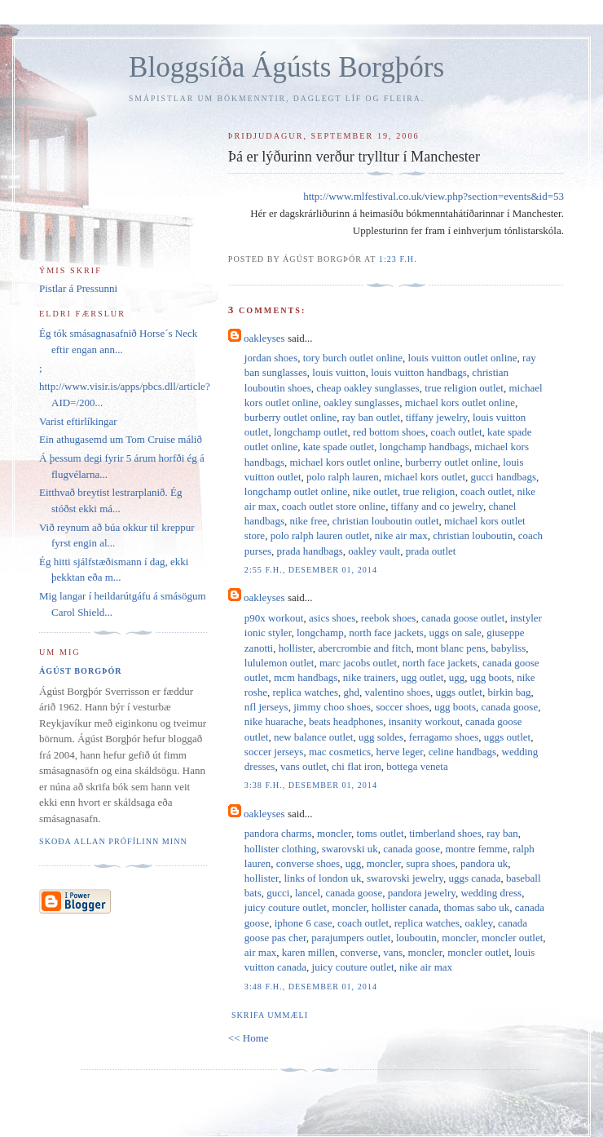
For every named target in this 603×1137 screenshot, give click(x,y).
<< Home (248, 1038)
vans (393, 952)
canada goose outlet (463, 618)
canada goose (510, 707)
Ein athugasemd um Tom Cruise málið (120, 439)
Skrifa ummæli (269, 1015)
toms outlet (380, 833)
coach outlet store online (333, 506)
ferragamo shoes (444, 737)
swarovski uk (350, 849)
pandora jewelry (422, 893)
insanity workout (424, 721)
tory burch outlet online (353, 358)
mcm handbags (305, 677)
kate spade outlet (338, 446)
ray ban (502, 833)
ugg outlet (422, 677)
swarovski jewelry (405, 878)
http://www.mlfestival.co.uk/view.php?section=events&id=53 (433, 196)
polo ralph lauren (342, 477)
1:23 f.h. (398, 258)
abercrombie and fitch (364, 648)
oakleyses (264, 338)
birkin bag (508, 692)
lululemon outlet (279, 663)
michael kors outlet (424, 477)
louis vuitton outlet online (462, 358)
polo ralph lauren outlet (320, 535)
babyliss (508, 648)
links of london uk (322, 878)
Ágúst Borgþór (80, 670)
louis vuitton (338, 372)
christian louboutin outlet (385, 521)
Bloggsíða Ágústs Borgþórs (286, 67)
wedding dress (491, 893)
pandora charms (278, 833)
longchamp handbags (424, 446)
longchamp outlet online (295, 491)
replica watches (305, 692)
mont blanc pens (451, 648)
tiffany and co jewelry (437, 506)
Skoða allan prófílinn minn (113, 841)
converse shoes (308, 863)
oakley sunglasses (361, 402)
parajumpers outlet (350, 937)
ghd (352, 692)
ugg (457, 677)
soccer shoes (402, 707)
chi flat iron (356, 766)
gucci (277, 893)
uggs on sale (455, 632)
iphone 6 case (303, 923)
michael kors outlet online (460, 402)
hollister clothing (280, 849)
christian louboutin (473, 535)
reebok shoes (388, 618)
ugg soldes (381, 737)
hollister (296, 648)
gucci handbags (504, 477)
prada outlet (431, 551)
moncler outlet (512, 937)
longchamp (320, 632)
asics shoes (332, 618)
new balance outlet (313, 737)
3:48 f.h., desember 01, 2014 (310, 986)
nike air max (401, 535)
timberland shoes (445, 833)
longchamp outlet (311, 432)
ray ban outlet (371, 417)
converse (359, 952)
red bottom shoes (389, 432)
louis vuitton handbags (419, 372)
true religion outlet (464, 388)
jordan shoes (270, 358)
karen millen (308, 952)
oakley (479, 923)
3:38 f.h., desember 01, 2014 (310, 785)
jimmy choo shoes (332, 707)
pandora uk (484, 863)
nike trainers (369, 677)
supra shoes (430, 863)
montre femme (476, 849)
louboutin (416, 937)
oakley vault (374, 551)
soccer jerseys (274, 751)
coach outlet (456, 432)
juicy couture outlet (285, 907)
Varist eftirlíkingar (78, 421)
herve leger (400, 751)
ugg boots (491, 677)
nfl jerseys (266, 707)
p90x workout (274, 618)
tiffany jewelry (437, 417)
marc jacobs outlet (358, 663)
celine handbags (462, 751)
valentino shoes (398, 692)
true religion (429, 491)
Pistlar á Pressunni (78, 288)
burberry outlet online (290, 417)
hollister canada (405, 907)
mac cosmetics (340, 751)
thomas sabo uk (476, 907)
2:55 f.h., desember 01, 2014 (310, 569)
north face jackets (386, 632)
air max (260, 952)
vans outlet (303, 766)
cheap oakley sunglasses (367, 388)
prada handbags (310, 551)
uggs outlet (459, 692)
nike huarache (274, 721)
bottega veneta (416, 766)
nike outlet (375, 491)
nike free (308, 521)
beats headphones (346, 721)
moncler (334, 833)
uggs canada (475, 878)
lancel (307, 893)
